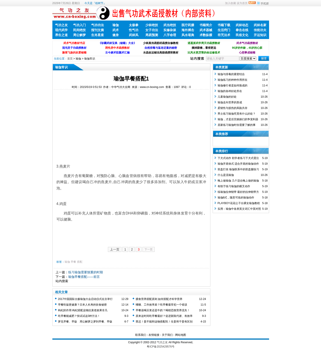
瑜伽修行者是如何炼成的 (232, 85)
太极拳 (133, 25)
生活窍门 (224, 30)
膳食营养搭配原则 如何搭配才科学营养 (159, 299)
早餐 (73, 261)
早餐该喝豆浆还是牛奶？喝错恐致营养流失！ (163, 310)
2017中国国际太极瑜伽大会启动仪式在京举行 (85, 299)
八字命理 (169, 35)
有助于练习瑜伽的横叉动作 (234, 186)
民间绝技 (79, 30)
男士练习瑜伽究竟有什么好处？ (237, 113)
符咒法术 (224, 35)
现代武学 (61, 30)
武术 (115, 30)
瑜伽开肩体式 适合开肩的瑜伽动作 (238, 163)
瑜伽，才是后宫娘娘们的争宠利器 (238, 119)
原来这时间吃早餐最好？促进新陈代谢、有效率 (164, 316)
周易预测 (151, 35)
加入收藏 (230, 3)
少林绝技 (151, 25)
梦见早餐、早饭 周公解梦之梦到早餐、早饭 (85, 321)
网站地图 (180, 334)
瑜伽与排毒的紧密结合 (231, 74)
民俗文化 (242, 35)
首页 (70, 58)
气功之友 (61, 25)
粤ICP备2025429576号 (160, 346)
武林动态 (242, 25)
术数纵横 (206, 35)
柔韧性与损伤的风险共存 (232, 108)
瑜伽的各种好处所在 (230, 91)
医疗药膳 (187, 25)
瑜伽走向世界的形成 (230, 102)
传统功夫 (260, 30)
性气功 (133, 30)
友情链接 (154, 334)
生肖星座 (97, 35)
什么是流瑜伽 (226, 175)
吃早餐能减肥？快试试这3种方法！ (79, 316)
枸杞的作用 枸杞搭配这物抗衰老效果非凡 (82, 310)
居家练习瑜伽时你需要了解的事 (237, 125)
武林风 (133, 35)
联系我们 (140, 334)
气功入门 (79, 25)
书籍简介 (206, 25)
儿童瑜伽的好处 (227, 96)
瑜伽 (115, 25)
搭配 (79, 261)
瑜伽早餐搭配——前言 (84, 277)
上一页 (114, 249)
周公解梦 (79, 35)
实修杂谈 (169, 30)
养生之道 (61, 35)
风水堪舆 (187, 35)
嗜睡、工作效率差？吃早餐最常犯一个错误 (161, 304)
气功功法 (97, 25)
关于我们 (167, 334)
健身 (115, 35)
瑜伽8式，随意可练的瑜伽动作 (236, 197)
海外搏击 (187, 30)
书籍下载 (224, 25)
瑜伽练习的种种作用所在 (232, 79)
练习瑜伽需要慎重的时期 (85, 272)
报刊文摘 (97, 30)
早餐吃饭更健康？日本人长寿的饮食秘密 (82, 304)
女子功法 (151, 30)
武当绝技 (169, 25)
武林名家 (260, 25)
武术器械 (206, 30)
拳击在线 (242, 30)
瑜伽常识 (89, 58)
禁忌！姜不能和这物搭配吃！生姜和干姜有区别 (164, 321)
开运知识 (260, 35)
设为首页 (242, 3)
